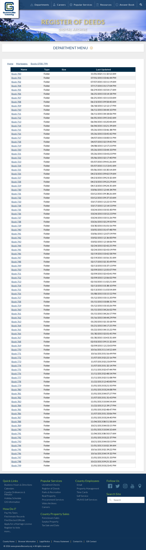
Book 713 (16, 121)
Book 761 (16, 313)
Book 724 (16, 165)
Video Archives (49, 503)
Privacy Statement (61, 541)
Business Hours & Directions (18, 484)
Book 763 (16, 321)
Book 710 (16, 109)
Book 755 (16, 289)
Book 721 (16, 153)
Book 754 (16, 285)
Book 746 (16, 253)
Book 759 (16, 305)
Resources (104, 4)
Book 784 (16, 405)
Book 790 (16, 429)
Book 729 (16, 185)
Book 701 (16, 77)
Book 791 (16, 433)
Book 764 (16, 325)
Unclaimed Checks (51, 484)
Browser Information (27, 541)
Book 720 (16, 149)
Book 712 (16, 117)
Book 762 (16, 317)
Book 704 (16, 85)
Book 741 (16, 233)
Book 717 (16, 137)
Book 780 (16, 389)
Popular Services (81, 4)
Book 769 (16, 345)
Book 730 (16, 189)
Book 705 (16, 89)
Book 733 (16, 201)
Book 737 (16, 217)
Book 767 (16, 337)
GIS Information (12, 501)
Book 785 (16, 409)
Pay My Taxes (11, 512)
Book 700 (16, 73)
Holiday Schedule (12, 498)
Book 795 (16, 449)
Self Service (82, 495)
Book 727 (16, 177)
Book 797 (16, 457)
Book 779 (16, 385)
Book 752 (16, 277)
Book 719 (16, 145)
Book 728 (16, 181)
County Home (8, 541)
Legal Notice (45, 541)
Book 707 (16, 97)
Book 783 (16, 401)
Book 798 (16, 461)
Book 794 (16, 445)
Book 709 (16, 105)
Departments (39, 4)
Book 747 (16, 257)
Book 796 (16, 453)
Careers (59, 4)
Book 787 (16, 417)
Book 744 (16, 245)
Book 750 (16, 269)
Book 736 (16, 213)
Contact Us (77, 541)
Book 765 (16, 329)
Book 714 (16, 125)
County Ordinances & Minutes (14, 493)
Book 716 (16, 133)
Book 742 (16, 237)
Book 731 (16, 193)
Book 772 (16, 357)
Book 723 (16, 161)
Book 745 (16, 249)
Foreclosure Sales (50, 517)
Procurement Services (53, 499)
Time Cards (82, 492)
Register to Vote (12, 527)
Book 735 (16, 209)
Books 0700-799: (39, 63)
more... (7, 531)
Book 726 (16, 173)
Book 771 (16, 353)
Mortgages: (22, 63)
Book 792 (16, 437)
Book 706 (16, 93)
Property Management (88, 488)
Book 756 (16, 293)
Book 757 (16, 297)
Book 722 (16, 157)
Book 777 (16, 377)
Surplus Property (50, 521)
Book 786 (16, 413)
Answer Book (124, 4)
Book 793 (16, 441)
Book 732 (16, 197)
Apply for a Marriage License (18, 523)
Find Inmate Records (14, 516)
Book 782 (16, 397)
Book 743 (16, 241)
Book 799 (16, 465)
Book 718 (16, 141)
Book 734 (16, 205)
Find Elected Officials (14, 520)
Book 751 (16, 273)
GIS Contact (91, 541)
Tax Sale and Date (50, 525)
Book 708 (16, 101)
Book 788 (16, 421)
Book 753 (16, 281)
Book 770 (16, 349)
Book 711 (16, 113)
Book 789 (16, 425)
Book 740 (16, 229)
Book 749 (16, 265)
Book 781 (16, 393)
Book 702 (16, 81)
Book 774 (16, 365)
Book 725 (16, 169)
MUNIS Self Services (87, 499)
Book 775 (16, 369)
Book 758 (16, 301)
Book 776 (16, 373)
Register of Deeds (51, 488)
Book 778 (16, 381)
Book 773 (16, 361)
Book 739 (16, 225)
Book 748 (16, 261)
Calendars (9, 488)
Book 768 (16, 341)
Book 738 (16, 221)
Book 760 (16, 309)
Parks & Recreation (51, 492)
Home (10, 63)
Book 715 (16, 129)
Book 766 (16, 333)
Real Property (49, 495)
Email (79, 484)
